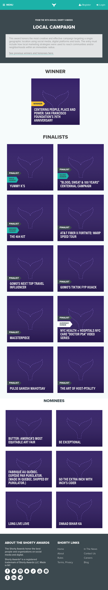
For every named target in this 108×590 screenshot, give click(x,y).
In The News (90, 549)
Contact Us (90, 553)
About (61, 553)
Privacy (69, 562)
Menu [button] (8, 4)
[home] (54, 5)
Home (61, 549)
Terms (61, 562)
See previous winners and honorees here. (31, 53)
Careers (88, 557)
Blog (86, 562)
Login (100, 4)
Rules (60, 557)
